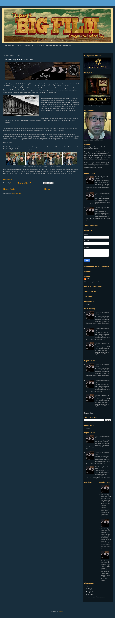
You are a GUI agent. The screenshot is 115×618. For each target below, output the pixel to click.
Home (47, 189)
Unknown (90, 279)
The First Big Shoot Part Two (105, 529)
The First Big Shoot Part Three (106, 495)
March (90, 594)
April (90, 592)
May (89, 589)
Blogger (61, 611)
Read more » (7, 179)
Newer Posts (9, 189)
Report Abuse (89, 413)
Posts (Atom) (16, 193)
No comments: (35, 183)
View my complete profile (91, 282)
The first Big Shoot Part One (18, 59)
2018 (88, 586)
